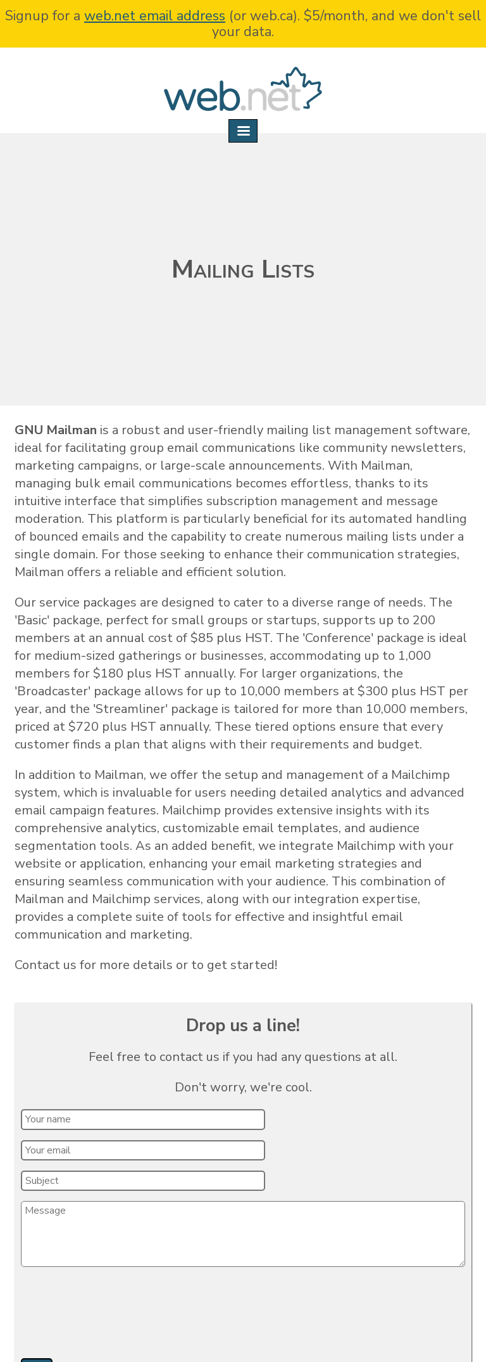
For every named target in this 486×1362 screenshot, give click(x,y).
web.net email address (154, 15)
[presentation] (118, 1317)
